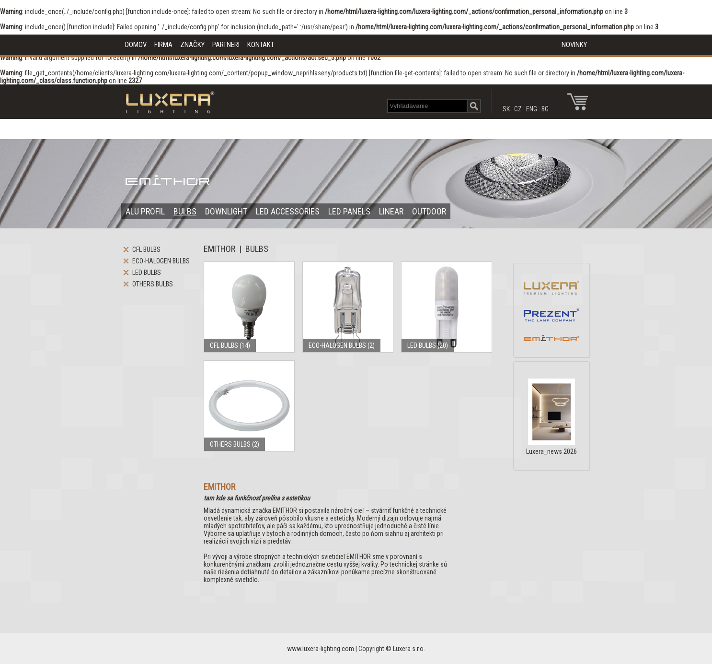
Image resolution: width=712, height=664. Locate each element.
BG (545, 109)
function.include (91, 27)
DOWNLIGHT (226, 211)
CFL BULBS (146, 249)
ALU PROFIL (145, 211)
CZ (518, 109)
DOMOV (136, 44)
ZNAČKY (192, 44)
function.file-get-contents (404, 73)
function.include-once (157, 11)
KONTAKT (260, 44)
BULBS (184, 211)
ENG (531, 109)
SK (506, 109)
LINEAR (391, 211)
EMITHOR (219, 249)
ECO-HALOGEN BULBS (161, 261)
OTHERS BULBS (152, 284)
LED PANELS (349, 211)
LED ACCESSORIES (288, 211)
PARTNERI (226, 44)
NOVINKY (574, 44)
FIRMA (163, 44)
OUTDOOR (429, 211)
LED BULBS (146, 272)
